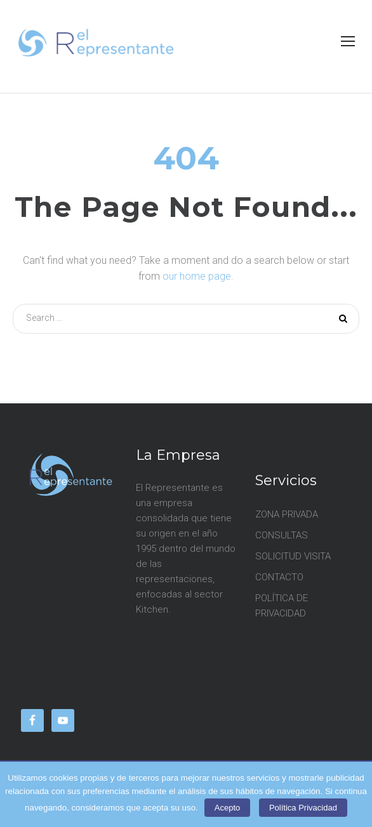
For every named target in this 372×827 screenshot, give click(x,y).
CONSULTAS (281, 535)
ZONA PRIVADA (286, 514)
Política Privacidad (303, 807)
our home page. (198, 276)
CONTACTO (279, 577)
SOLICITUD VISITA (293, 556)
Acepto (227, 807)
